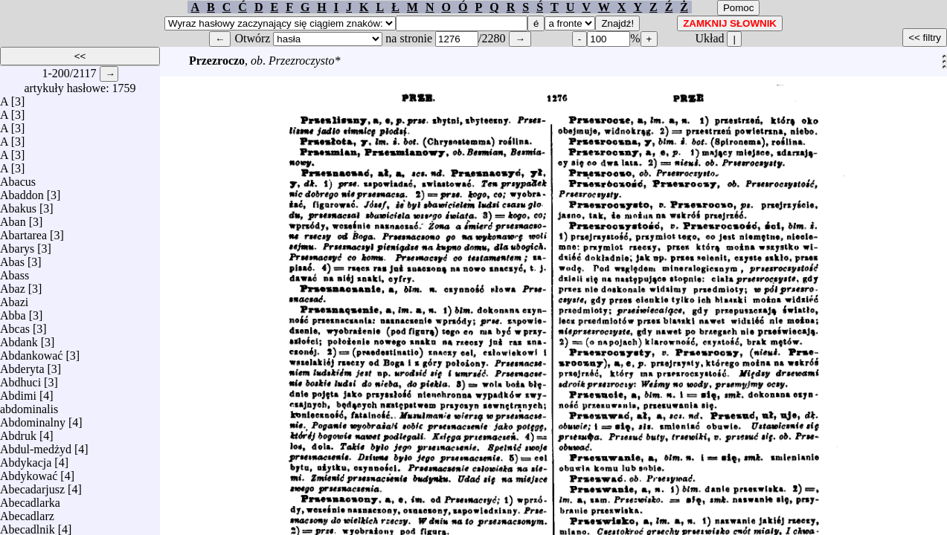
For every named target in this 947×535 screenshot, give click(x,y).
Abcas (15, 325)
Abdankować (31, 352)
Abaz (12, 285)
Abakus (18, 204)
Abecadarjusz (32, 485)
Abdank (19, 338)
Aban (13, 218)
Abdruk (18, 432)
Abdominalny (32, 418)
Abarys (17, 245)
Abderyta (22, 365)
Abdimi (18, 392)
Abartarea (23, 231)
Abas (12, 258)
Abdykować (28, 472)
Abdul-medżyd (35, 445)
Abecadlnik (27, 525)
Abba (13, 311)
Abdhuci (20, 378)
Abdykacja (25, 459)
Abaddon (22, 191)
